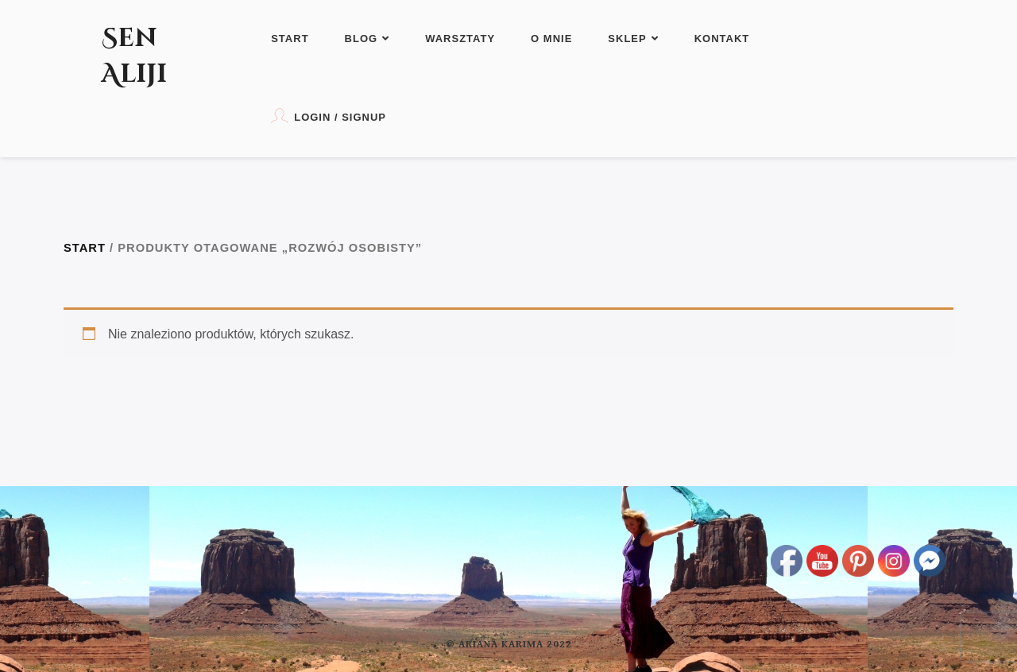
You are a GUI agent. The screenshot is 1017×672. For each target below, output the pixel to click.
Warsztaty (460, 38)
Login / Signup (328, 115)
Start (289, 38)
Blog (367, 38)
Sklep (633, 38)
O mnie (551, 38)
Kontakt (722, 38)
